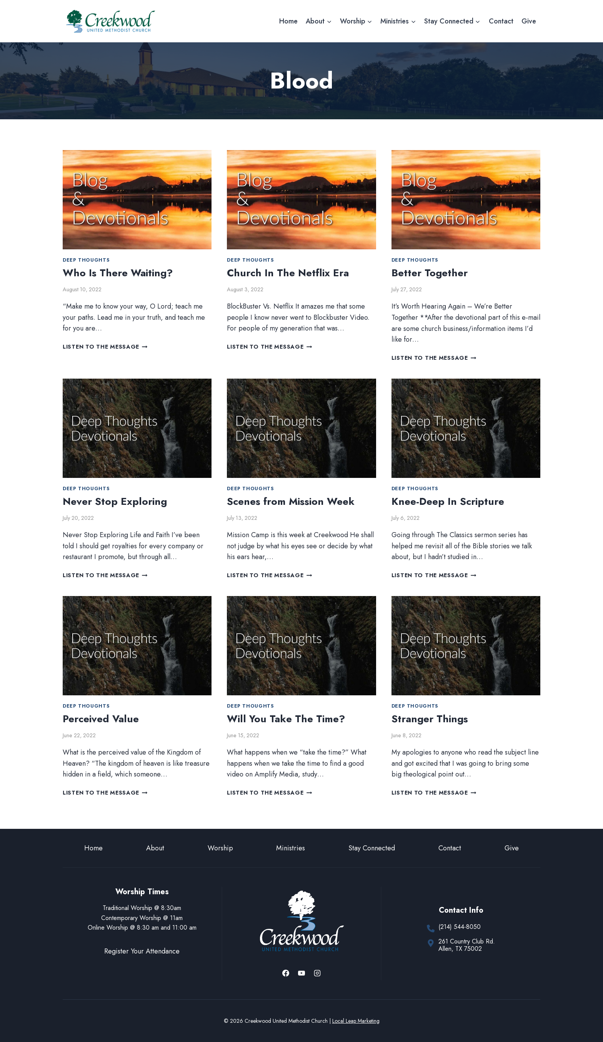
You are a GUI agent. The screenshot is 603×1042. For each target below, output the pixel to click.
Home (288, 21)
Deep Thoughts (86, 260)
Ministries (290, 848)
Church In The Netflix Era (288, 273)
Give (528, 21)
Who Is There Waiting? (118, 273)
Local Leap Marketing (356, 1021)
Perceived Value (101, 718)
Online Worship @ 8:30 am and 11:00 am (142, 927)
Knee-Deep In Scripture (447, 501)
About (155, 848)
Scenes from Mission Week (291, 501)
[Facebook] (286, 973)
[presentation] (137, 199)
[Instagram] (317, 973)
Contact (501, 21)
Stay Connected (371, 848)
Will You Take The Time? (286, 718)
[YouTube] (301, 973)
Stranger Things (429, 718)
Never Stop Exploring (115, 501)
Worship (220, 848)
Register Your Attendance (142, 951)
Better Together (429, 273)
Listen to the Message (105, 347)
